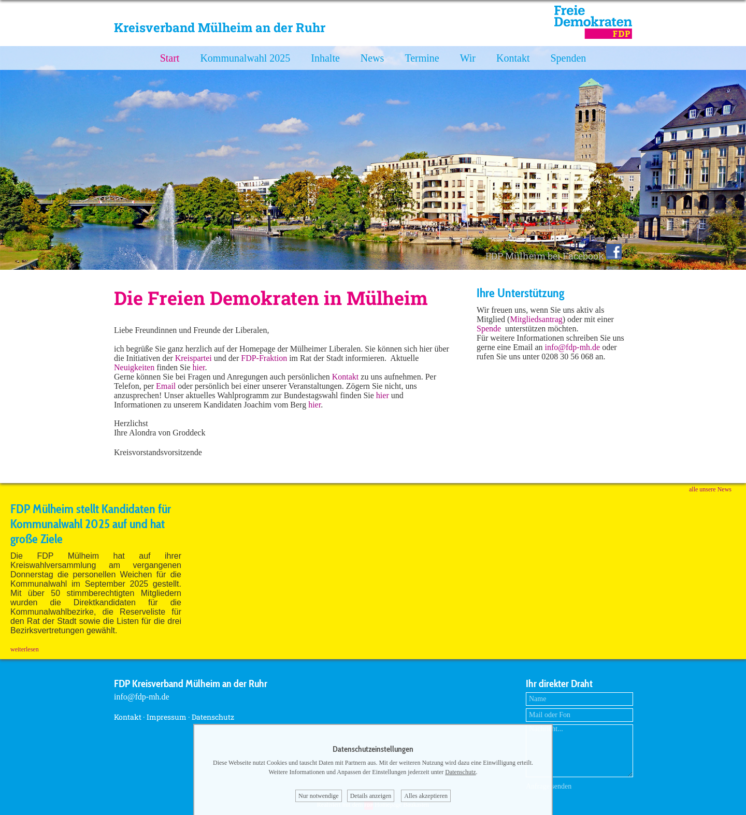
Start (170, 58)
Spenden (568, 58)
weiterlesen (24, 649)
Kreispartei (193, 358)
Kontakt (512, 58)
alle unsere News (710, 489)
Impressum (167, 717)
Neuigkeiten (134, 367)
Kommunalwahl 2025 (245, 58)
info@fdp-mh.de (572, 347)
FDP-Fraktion (264, 358)
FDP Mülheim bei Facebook (553, 256)
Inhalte (325, 58)
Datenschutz (213, 717)
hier (199, 367)
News (372, 58)
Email (167, 386)
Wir (468, 58)
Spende (489, 328)
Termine (422, 58)
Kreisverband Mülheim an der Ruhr (219, 27)
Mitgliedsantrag (536, 319)
